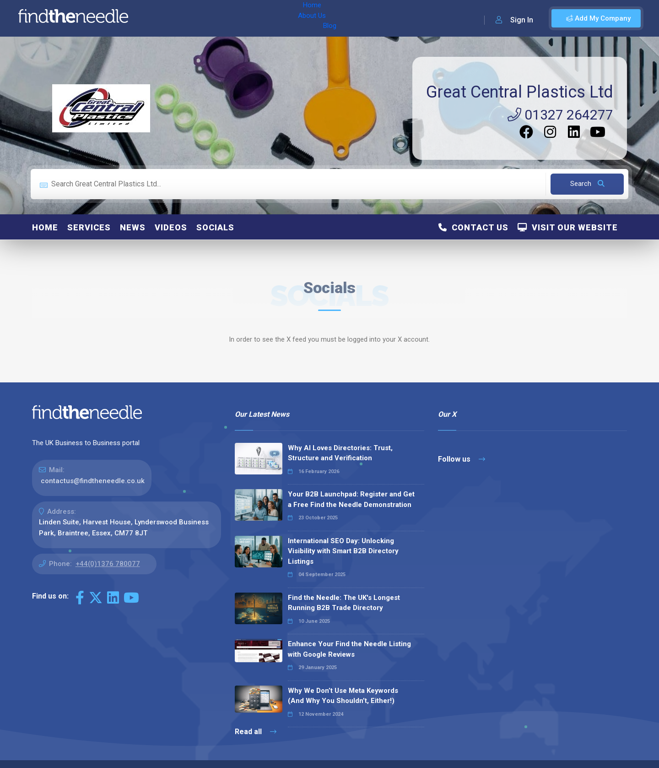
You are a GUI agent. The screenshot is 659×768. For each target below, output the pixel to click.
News (133, 227)
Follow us (461, 459)
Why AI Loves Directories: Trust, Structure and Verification (340, 453)
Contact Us (473, 227)
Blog (228, 18)
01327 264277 (560, 115)
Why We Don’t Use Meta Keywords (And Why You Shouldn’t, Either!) (343, 695)
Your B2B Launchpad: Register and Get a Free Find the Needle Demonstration (351, 499)
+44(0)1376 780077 (108, 564)
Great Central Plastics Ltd (519, 92)
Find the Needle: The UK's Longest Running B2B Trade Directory (344, 603)
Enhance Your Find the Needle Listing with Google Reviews (349, 649)
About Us (196, 18)
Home (161, 18)
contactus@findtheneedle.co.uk (93, 481)
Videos (171, 227)
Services (89, 227)
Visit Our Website (568, 227)
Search (587, 184)
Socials (215, 227)
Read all (255, 731)
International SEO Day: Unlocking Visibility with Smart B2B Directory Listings (343, 551)
